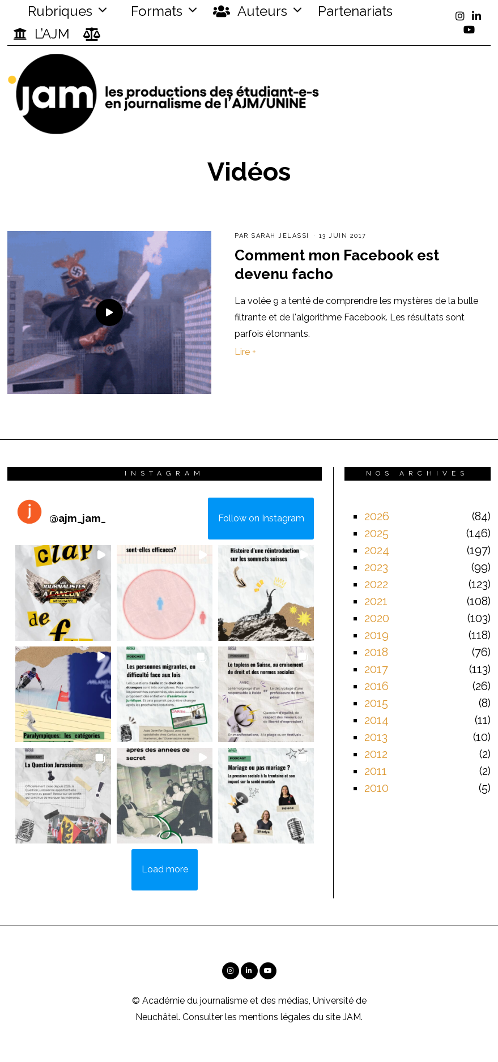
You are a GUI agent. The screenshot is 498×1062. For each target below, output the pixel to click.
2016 (376, 686)
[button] (63, 593)
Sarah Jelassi (280, 235)
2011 (375, 771)
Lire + (245, 351)
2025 (376, 533)
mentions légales (274, 1017)
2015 (376, 703)
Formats (154, 11)
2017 (376, 669)
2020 (376, 618)
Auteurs (250, 11)
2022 (376, 584)
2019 (376, 635)
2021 (376, 601)
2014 (376, 720)
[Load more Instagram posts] (164, 870)
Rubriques (52, 11)
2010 (376, 788)
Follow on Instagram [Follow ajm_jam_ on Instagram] (261, 518)
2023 (376, 567)
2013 (376, 737)
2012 (376, 754)
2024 (376, 550)
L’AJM (41, 34)
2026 (376, 516)
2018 (376, 652)
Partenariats (355, 11)
